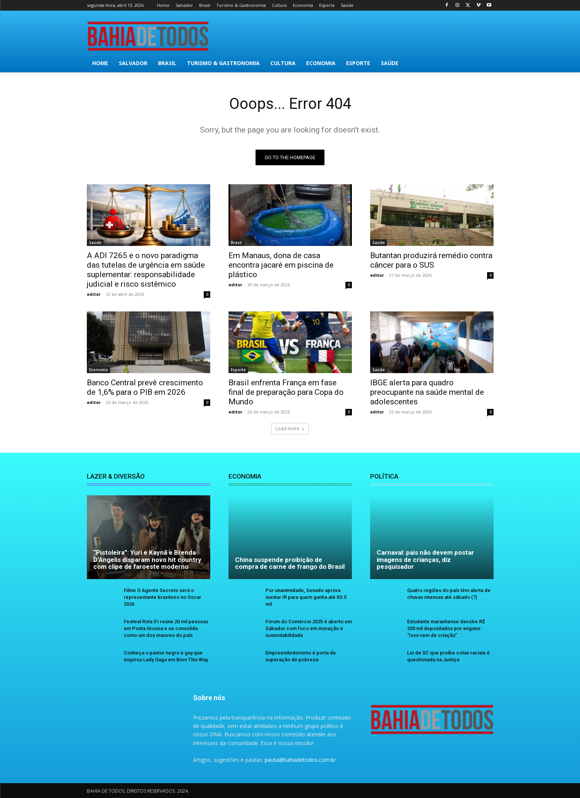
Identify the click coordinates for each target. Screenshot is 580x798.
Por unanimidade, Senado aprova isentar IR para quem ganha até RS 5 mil (306, 597)
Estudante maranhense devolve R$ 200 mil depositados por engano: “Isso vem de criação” (446, 628)
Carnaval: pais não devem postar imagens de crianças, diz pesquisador (425, 559)
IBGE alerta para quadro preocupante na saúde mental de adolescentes (427, 392)
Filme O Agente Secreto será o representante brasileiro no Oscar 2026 (162, 597)
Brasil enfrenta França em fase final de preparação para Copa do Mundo (286, 392)
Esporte (238, 369)
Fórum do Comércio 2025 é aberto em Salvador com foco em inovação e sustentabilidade (308, 628)
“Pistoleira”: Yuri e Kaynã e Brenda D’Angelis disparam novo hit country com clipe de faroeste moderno (147, 559)
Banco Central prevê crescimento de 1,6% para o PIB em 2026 (145, 387)
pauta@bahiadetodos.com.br (300, 759)
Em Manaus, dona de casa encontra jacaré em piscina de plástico (281, 265)
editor (94, 294)
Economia (98, 369)
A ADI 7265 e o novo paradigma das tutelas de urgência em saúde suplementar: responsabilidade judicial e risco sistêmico (146, 270)
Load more (290, 428)
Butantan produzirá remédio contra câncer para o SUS (431, 260)
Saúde (95, 242)
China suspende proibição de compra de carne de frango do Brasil (290, 563)
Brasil (236, 242)
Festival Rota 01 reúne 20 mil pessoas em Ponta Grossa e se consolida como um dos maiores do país (166, 628)
